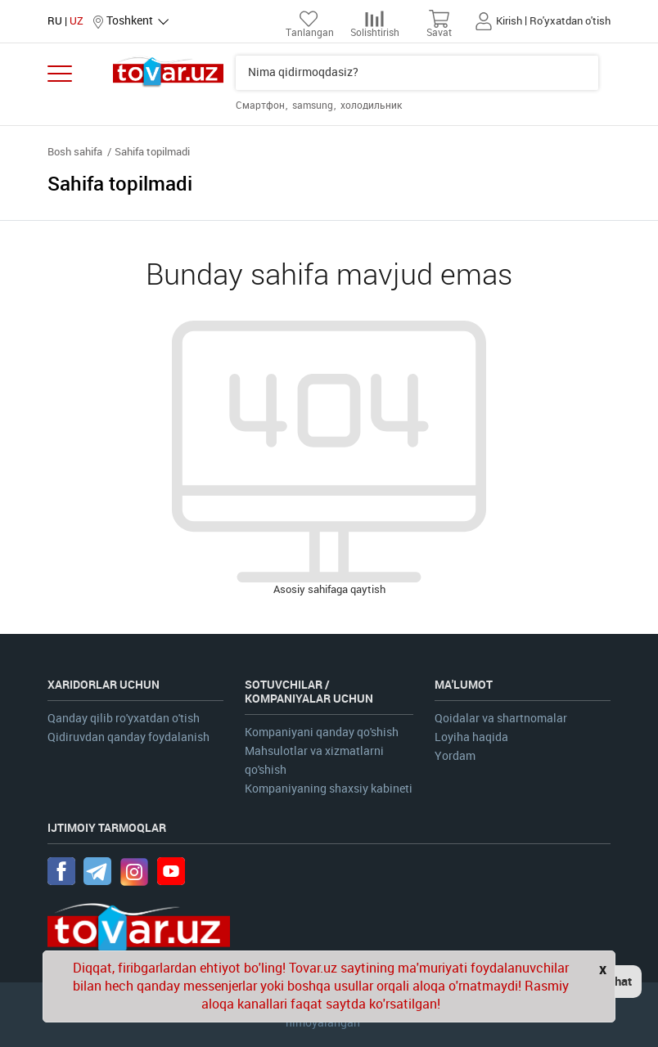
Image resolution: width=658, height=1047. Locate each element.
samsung (314, 105)
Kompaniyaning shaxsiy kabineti (328, 789)
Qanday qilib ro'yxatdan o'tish (123, 719)
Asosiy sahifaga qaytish (329, 589)
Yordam (455, 756)
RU (54, 21)
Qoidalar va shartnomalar (501, 719)
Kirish (509, 21)
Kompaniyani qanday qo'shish (322, 732)
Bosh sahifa (74, 152)
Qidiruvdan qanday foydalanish (128, 737)
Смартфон (261, 105)
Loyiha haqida (471, 737)
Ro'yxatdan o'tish (570, 21)
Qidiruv (584, 73)
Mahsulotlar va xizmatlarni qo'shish (314, 760)
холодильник (371, 105)
